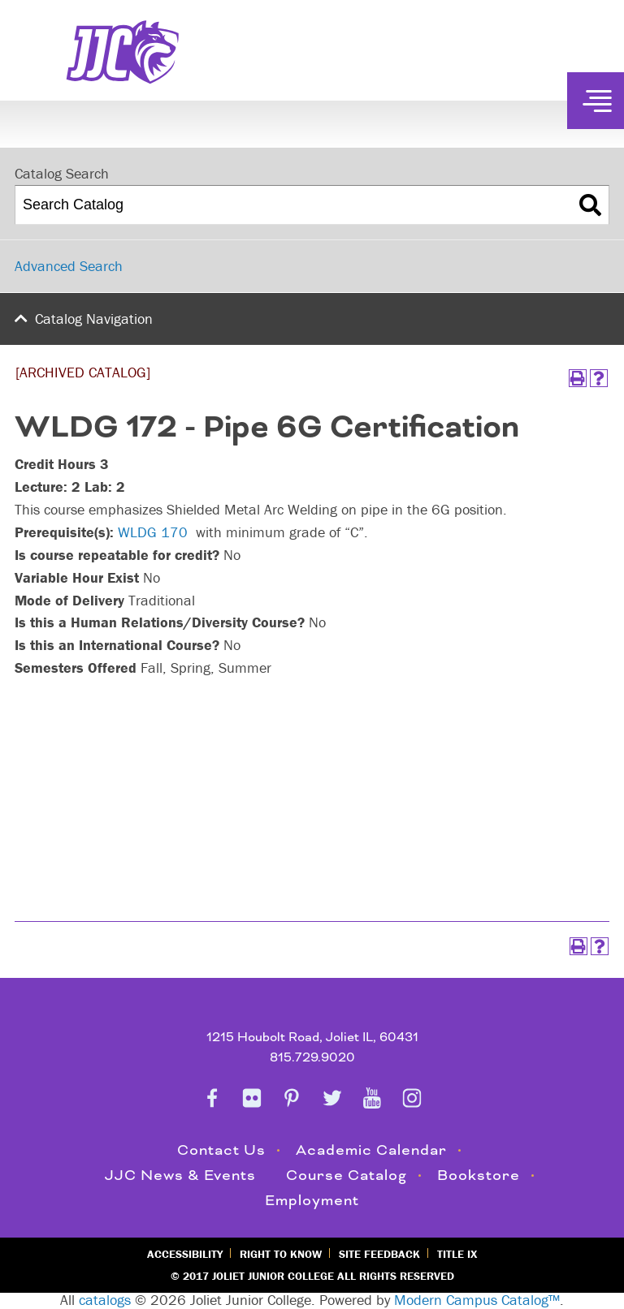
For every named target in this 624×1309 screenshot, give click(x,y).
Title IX (457, 1254)
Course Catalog (346, 1175)
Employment (312, 1201)
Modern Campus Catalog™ (477, 1299)
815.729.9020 (312, 1057)
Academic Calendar (371, 1150)
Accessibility (185, 1254)
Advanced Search (69, 265)
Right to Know (281, 1254)
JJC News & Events (180, 1175)
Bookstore (478, 1175)
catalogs (105, 1299)
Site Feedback (379, 1254)
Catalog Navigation (94, 318)
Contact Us (221, 1150)
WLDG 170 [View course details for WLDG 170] (153, 532)
